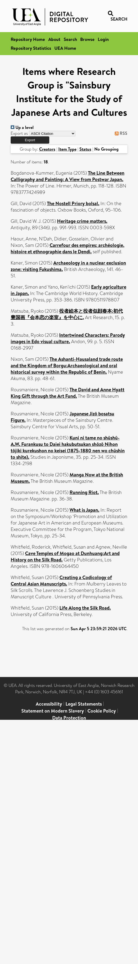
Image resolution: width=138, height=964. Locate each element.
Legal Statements (84, 704)
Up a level (22, 127)
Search (70, 39)
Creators (47, 149)
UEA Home (65, 48)
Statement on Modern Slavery (52, 710)
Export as (19, 133)
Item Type (67, 149)
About (54, 39)
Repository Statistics (31, 48)
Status (85, 149)
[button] (30, 140)
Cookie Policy (101, 710)
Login (103, 39)
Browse (87, 39)
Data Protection (69, 717)
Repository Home (28, 39)
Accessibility (49, 704)
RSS (120, 133)
